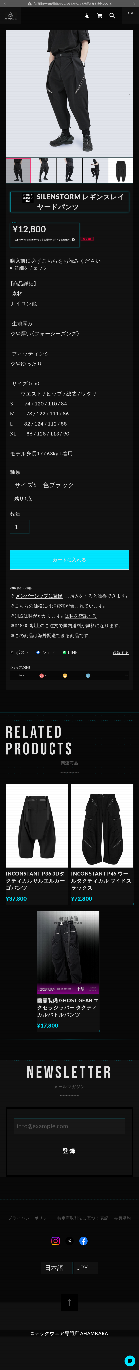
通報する (121, 653)
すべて (21, 675)
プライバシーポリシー (30, 1218)
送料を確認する (81, 615)
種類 (15, 472)
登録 (69, 1151)
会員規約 (122, 1218)
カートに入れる (69, 559)
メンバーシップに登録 (39, 595)
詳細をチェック (31, 268)
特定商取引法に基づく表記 (82, 1218)
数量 (15, 514)
